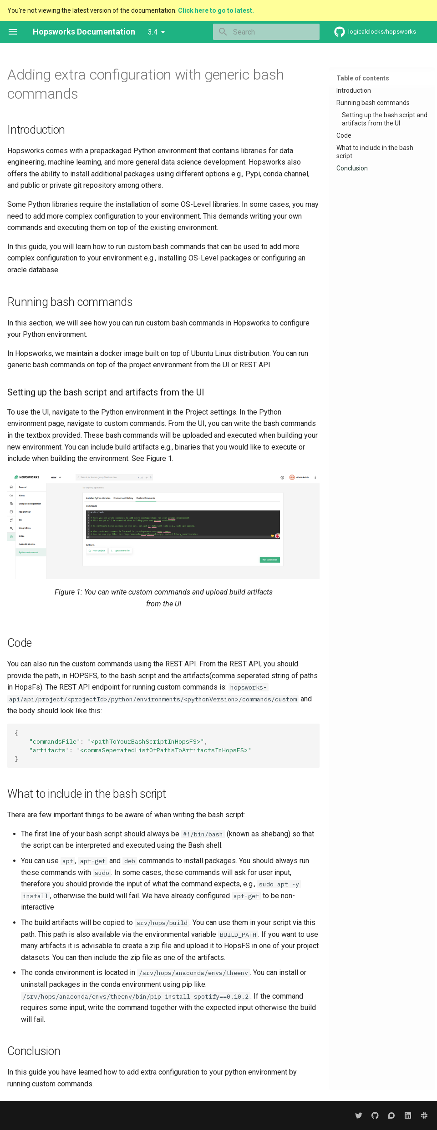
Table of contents (362, 78)
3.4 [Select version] (153, 32)
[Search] (266, 32)
